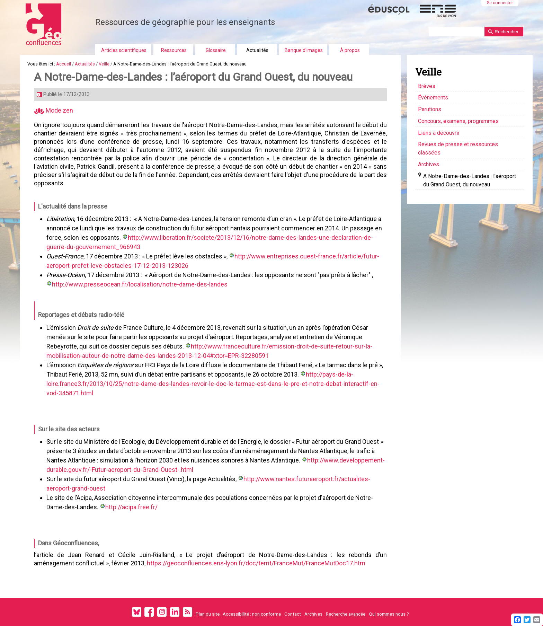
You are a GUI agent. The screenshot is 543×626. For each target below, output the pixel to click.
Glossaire (216, 50)
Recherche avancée (345, 614)
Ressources (174, 50)
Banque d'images (304, 50)
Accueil (63, 64)
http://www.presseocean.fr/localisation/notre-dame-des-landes (140, 284)
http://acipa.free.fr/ (131, 507)
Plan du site (208, 614)
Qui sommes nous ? (389, 614)
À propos (350, 50)
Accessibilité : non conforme (252, 614)
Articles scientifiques (123, 50)
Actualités (257, 50)
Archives (313, 614)
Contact (292, 614)
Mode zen (53, 110)
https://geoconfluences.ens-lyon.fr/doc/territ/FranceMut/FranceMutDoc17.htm (256, 563)
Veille (104, 64)
